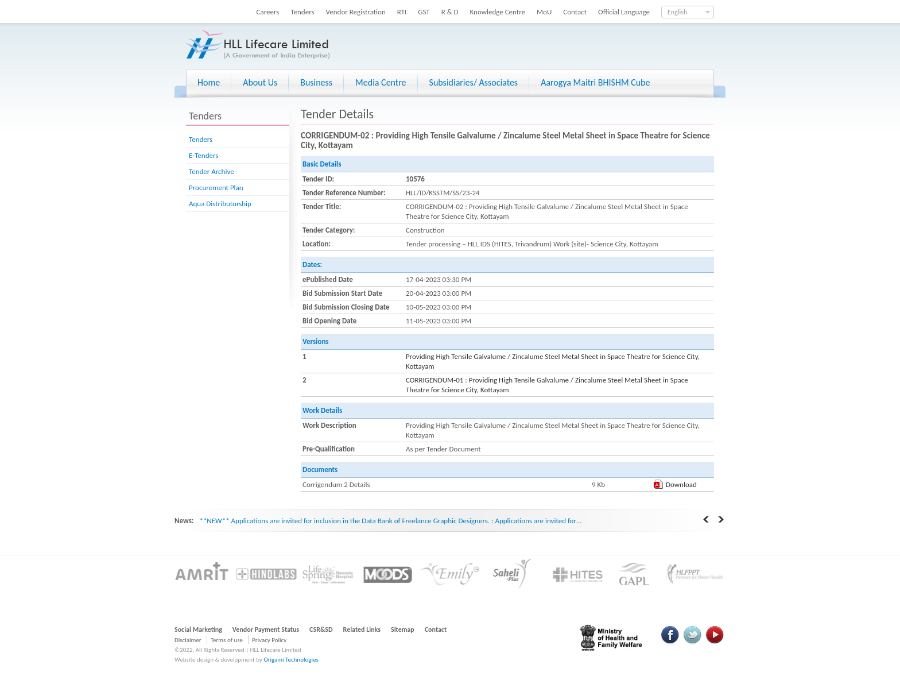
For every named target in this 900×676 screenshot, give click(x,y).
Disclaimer (187, 640)
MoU (544, 11)
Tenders (302, 11)
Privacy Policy (269, 640)
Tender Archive (211, 171)
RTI (402, 11)
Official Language (624, 11)
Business (316, 82)
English (677, 12)
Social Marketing (198, 629)
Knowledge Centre (497, 11)
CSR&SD (320, 629)
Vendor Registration (356, 11)
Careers (268, 11)
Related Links (362, 629)
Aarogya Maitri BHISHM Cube (595, 82)
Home (208, 82)
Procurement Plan (216, 187)
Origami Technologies (290, 659)
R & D (450, 11)
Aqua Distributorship (220, 203)
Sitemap (402, 629)
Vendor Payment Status (265, 629)
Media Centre (380, 82)
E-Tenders (203, 155)
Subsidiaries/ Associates (473, 82)
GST (423, 11)
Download (681, 484)
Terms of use (227, 640)
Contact (575, 11)
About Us (260, 82)
